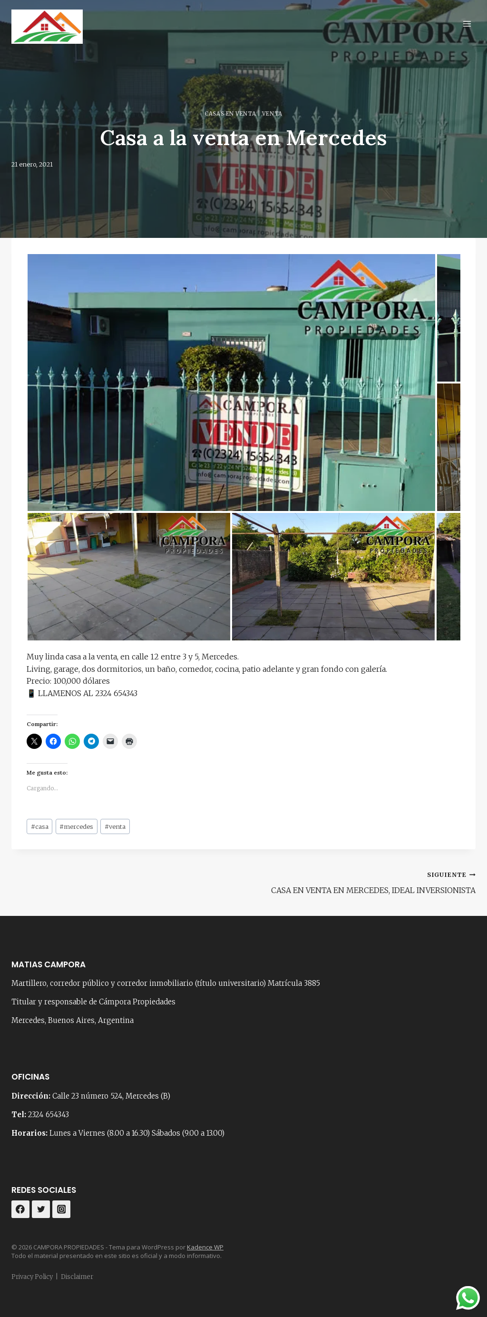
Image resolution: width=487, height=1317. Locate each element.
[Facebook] (20, 1209)
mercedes (76, 826)
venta (115, 826)
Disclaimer (77, 1277)
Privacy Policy (32, 1277)
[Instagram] (61, 1209)
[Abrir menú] (467, 23)
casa (40, 826)
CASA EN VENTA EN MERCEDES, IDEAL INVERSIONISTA (363, 881)
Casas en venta (230, 113)
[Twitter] (41, 1209)
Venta (272, 113)
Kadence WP (205, 1247)
